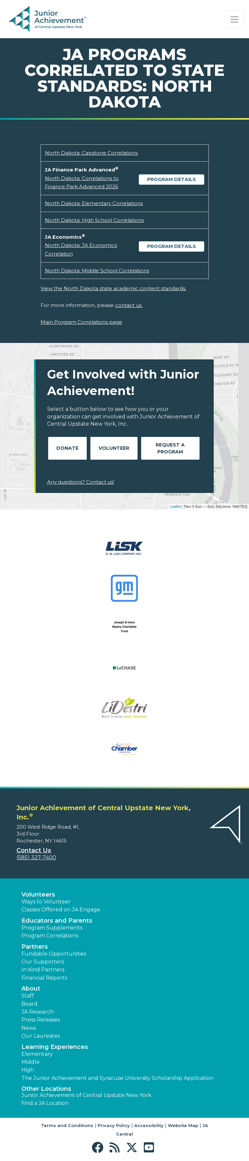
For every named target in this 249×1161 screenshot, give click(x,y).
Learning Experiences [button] (54, 1047)
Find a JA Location (45, 1103)
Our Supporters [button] (42, 962)
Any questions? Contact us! (80, 482)
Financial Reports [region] (44, 978)
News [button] (28, 1028)
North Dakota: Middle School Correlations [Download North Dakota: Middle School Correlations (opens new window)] (97, 270)
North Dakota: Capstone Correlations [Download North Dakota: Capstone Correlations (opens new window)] (91, 153)
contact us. (128, 305)
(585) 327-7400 (36, 857)
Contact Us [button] (33, 850)
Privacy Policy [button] (114, 1125)
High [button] (27, 1070)
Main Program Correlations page (81, 322)
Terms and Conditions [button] (67, 1125)
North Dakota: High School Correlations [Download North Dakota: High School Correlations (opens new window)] (94, 220)
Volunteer (114, 448)
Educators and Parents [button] (56, 921)
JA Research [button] (37, 1012)
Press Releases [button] (40, 1020)
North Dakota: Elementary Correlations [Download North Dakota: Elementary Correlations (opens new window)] (94, 203)
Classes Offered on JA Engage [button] (60, 909)
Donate (67, 448)
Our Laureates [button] (40, 1036)
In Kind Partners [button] (42, 969)
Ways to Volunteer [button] (46, 902)
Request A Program (170, 448)
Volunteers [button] (38, 895)
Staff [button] (27, 996)
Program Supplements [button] (51, 928)
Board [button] (29, 1004)
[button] (99, 1148)
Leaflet (175, 506)
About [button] (30, 989)
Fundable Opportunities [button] (53, 954)
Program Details (171, 179)
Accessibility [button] (149, 1125)
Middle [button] (30, 1062)
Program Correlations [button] (49, 935)
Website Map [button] (183, 1125)
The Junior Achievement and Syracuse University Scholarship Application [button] (117, 1078)
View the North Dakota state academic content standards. (113, 288)
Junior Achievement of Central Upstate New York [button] (86, 1095)
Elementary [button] (37, 1054)
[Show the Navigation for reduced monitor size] (234, 19)
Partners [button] (34, 947)
